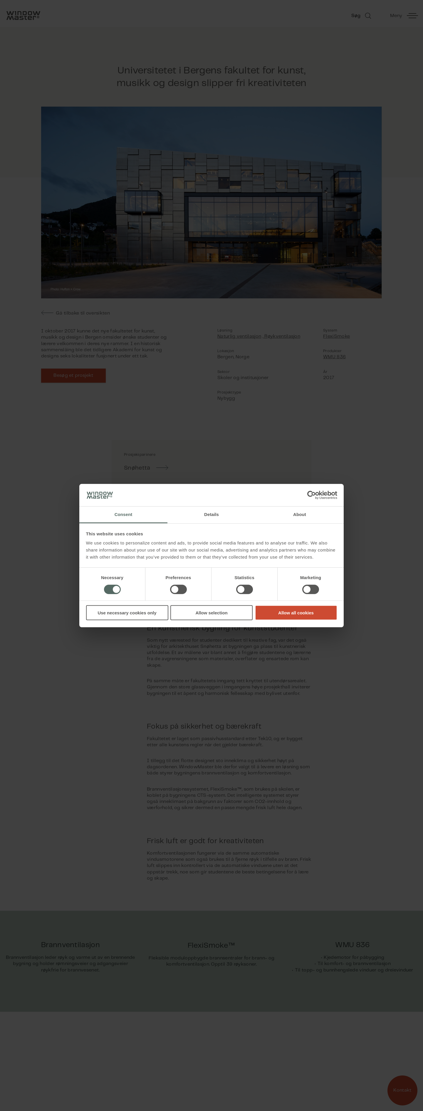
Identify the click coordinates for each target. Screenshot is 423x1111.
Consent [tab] (123, 514)
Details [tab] (211, 514)
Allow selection (211, 612)
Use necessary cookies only (127, 612)
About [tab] (299, 514)
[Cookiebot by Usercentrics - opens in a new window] (311, 495)
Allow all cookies (296, 612)
